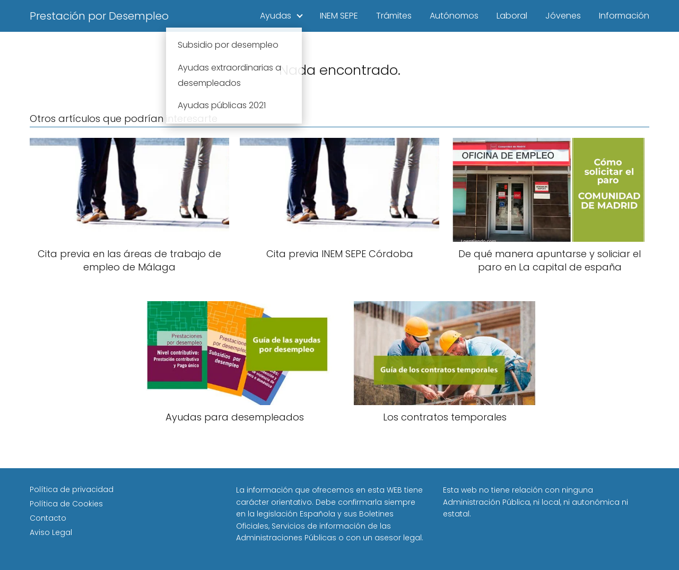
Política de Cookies (66, 503)
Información (624, 16)
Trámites (394, 16)
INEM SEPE (339, 16)
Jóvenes (563, 16)
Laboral (512, 16)
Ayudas (275, 16)
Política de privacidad (72, 489)
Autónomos (454, 16)
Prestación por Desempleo (99, 15)
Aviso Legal (51, 532)
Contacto (48, 518)
